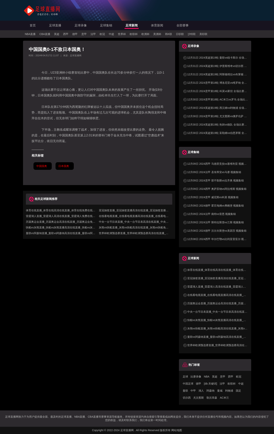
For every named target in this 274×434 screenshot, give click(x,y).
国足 (238, 390)
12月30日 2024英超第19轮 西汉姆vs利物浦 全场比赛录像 (219, 107)
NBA (206, 376)
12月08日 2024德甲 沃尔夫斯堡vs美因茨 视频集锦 (215, 230)
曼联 (185, 390)
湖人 (201, 390)
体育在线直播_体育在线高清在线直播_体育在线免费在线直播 (221, 269)
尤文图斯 (198, 397)
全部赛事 (182, 25)
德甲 (75, 34)
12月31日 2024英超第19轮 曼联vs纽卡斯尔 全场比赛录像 (219, 57)
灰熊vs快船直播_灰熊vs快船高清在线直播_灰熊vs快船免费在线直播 (225, 328)
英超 (56, 34)
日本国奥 (63, 166)
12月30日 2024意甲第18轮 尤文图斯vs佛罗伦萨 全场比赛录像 (221, 116)
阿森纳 (210, 390)
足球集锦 (106, 25)
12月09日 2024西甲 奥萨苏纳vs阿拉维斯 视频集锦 (215, 188)
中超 (111, 34)
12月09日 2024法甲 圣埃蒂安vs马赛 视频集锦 (212, 172)
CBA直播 (44, 34)
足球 (185, 376)
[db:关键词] (210, 383)
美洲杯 (157, 34)
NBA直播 (30, 34)
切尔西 (187, 397)
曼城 (219, 390)
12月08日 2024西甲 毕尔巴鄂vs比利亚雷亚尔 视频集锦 (217, 239)
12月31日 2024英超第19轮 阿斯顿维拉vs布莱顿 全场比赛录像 (221, 74)
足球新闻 (131, 25)
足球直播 (55, 25)
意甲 (84, 34)
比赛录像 (196, 376)
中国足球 (188, 383)
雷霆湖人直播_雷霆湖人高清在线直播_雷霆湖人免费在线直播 (221, 286)
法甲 (93, 34)
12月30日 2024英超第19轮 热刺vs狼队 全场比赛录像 (216, 124)
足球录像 (81, 25)
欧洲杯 (145, 34)
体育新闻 (157, 25)
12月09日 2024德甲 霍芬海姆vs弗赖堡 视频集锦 (213, 205)
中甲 (193, 390)
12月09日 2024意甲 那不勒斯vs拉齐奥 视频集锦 (213, 180)
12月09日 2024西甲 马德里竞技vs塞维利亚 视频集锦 (216, 163)
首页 (33, 25)
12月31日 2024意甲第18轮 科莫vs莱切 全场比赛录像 (216, 91)
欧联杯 (134, 34)
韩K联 (168, 34)
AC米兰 (224, 397)
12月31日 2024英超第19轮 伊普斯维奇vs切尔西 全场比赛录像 (221, 66)
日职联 (180, 34)
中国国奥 (41, 166)
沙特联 (192, 34)
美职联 (203, 34)
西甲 (65, 34)
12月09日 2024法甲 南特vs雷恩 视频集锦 (209, 213)
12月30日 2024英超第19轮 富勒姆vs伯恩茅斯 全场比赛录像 (220, 132)
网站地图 (176, 430)
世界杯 (122, 34)
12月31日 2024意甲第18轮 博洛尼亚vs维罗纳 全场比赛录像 (220, 82)
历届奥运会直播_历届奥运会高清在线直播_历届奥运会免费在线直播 (225, 303)
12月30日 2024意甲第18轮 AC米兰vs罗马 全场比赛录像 (218, 99)
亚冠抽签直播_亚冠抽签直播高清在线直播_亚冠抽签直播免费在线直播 (226, 278)
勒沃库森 (211, 397)
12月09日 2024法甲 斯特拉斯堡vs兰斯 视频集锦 (213, 222)
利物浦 (229, 390)
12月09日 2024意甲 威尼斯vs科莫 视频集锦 (211, 197)
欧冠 (102, 34)
